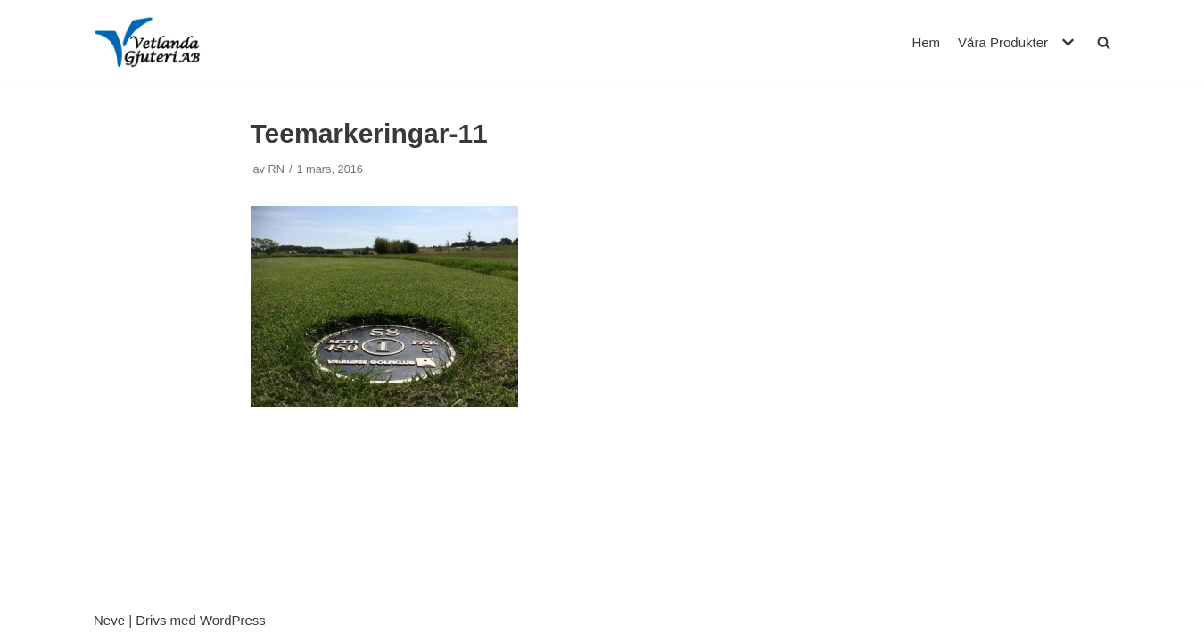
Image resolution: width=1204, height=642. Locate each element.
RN (276, 169)
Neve (109, 620)
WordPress (233, 620)
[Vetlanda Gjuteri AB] (147, 42)
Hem (925, 42)
